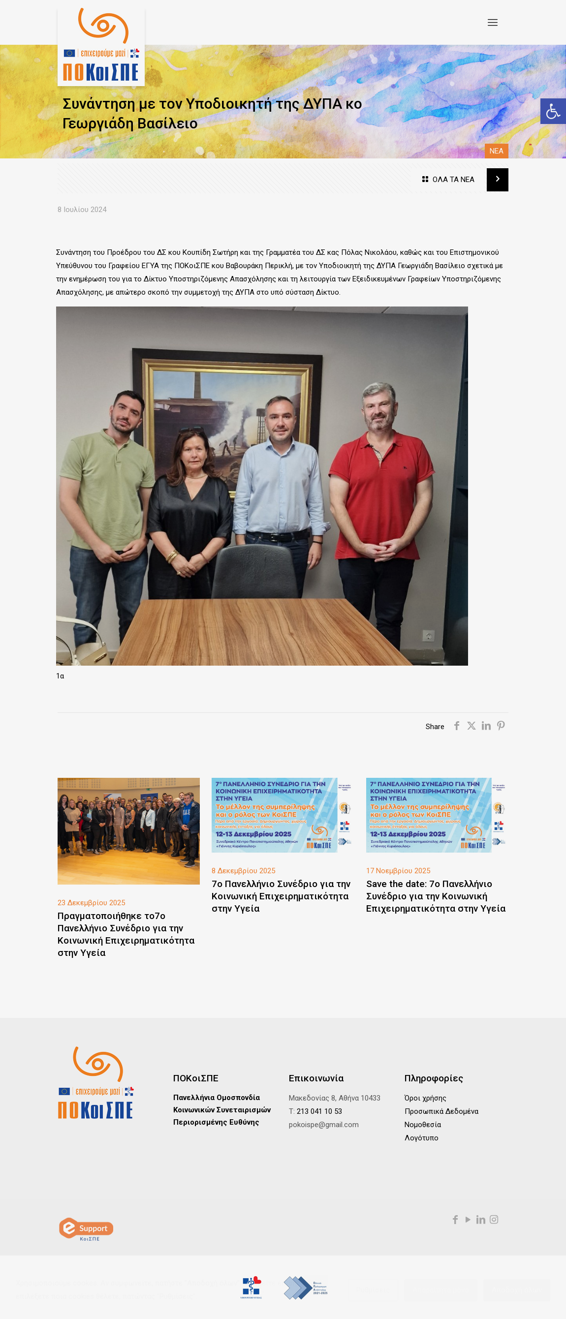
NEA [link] (496, 151)
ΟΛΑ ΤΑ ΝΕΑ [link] (447, 179)
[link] (553, 111)
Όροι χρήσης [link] (425, 1098)
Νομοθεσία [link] (423, 1124)
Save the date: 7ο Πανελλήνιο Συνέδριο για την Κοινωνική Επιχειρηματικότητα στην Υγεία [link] (435, 896)
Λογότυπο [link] (422, 1138)
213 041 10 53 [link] (319, 1111)
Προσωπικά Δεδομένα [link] (441, 1111)
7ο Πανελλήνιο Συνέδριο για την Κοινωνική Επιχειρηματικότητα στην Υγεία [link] (281, 896)
